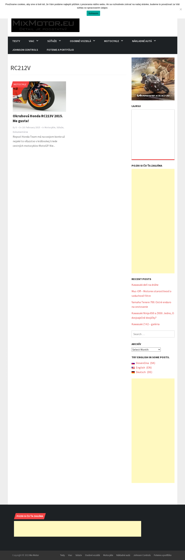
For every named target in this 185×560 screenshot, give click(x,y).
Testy (16, 41)
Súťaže (52, 41)
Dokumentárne (20, 132)
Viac (31, 41)
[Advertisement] (153, 221)
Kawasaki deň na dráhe (145, 284)
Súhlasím (93, 13)
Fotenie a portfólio (60, 49)
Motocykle (111, 41)
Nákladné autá (142, 41)
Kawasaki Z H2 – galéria (145, 324)
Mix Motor (34, 555)
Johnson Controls (25, 49)
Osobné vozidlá (80, 41)
